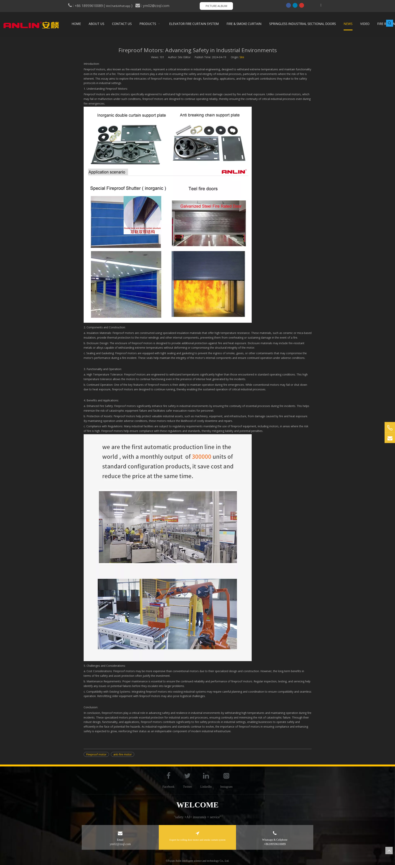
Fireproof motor (96, 754)
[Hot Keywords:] (389, 23)
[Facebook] (288, 5)
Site (242, 57)
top (389, 850)
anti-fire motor (122, 754)
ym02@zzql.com (156, 5)
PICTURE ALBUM (216, 6)
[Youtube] (301, 5)
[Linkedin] (295, 5)
